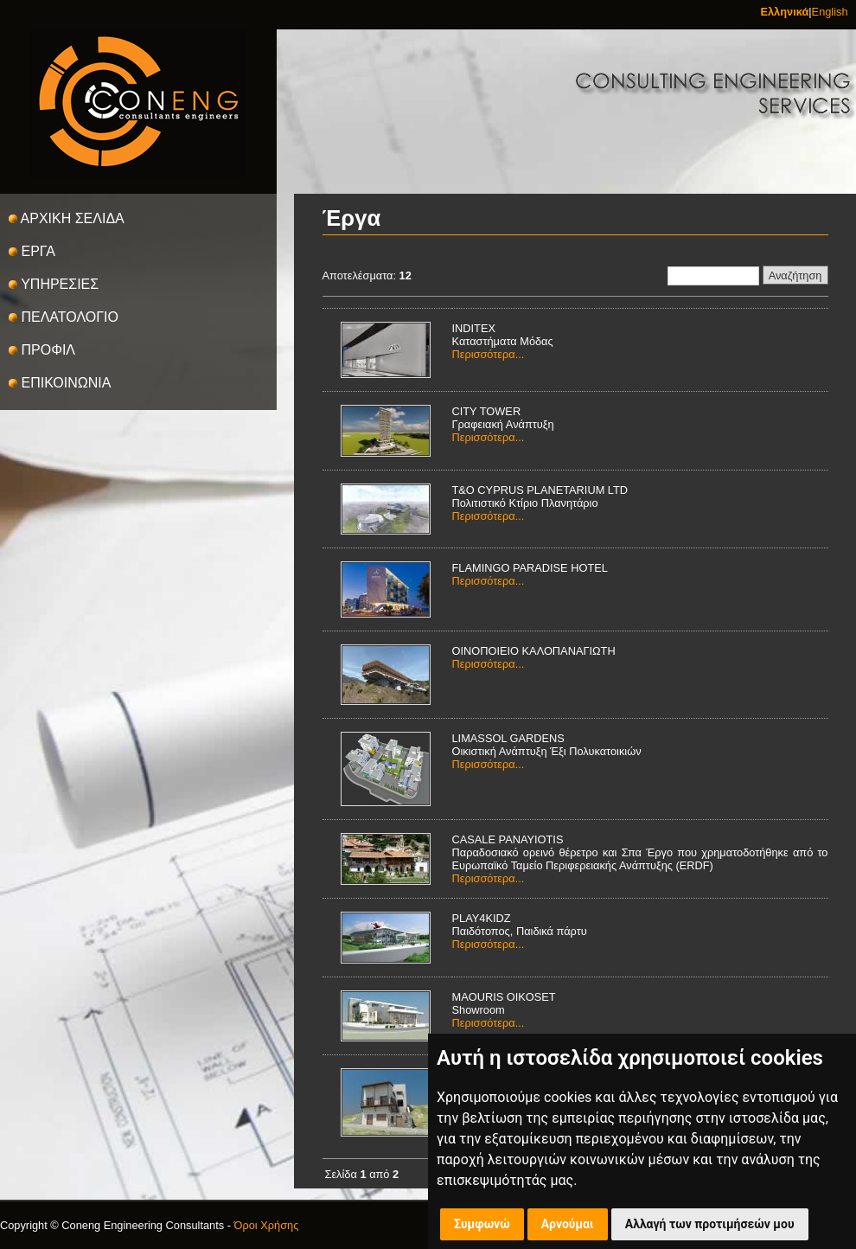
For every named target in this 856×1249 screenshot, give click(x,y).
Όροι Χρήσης (266, 1225)
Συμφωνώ (482, 1224)
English (830, 11)
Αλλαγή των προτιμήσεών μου (710, 1224)
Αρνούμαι (567, 1224)
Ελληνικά (784, 11)
